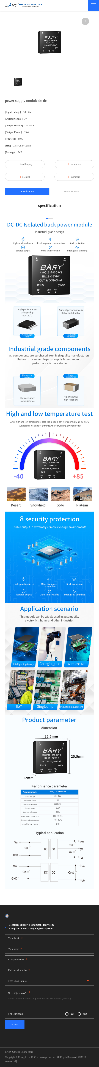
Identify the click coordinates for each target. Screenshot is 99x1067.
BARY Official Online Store (19, 1052)
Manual (25, 177)
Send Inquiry (24, 164)
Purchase (74, 164)
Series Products (71, 191)
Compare (74, 177)
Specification (27, 191)
